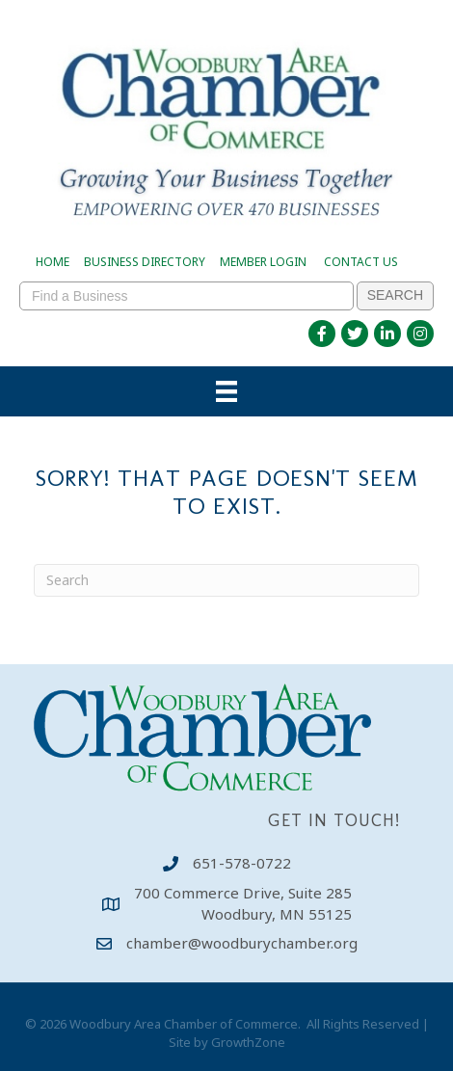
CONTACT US (361, 262)
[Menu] (226, 391)
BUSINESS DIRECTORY (144, 262)
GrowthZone (248, 1042)
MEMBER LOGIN (263, 262)
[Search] (226, 580)
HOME (52, 262)
